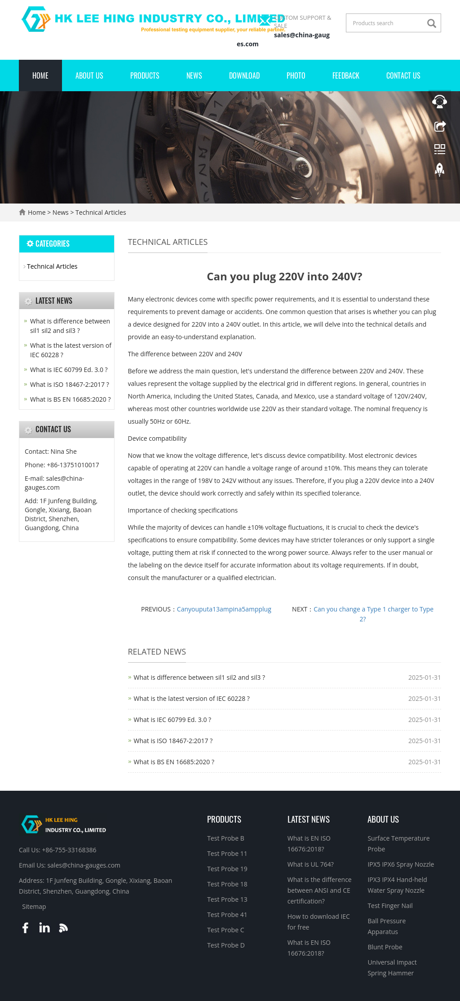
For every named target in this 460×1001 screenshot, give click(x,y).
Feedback (345, 75)
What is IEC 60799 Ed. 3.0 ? (173, 719)
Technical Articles (100, 212)
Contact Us (403, 75)
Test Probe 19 (227, 868)
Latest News (309, 818)
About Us (89, 75)
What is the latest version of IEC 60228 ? (192, 698)
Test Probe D (226, 945)
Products (144, 75)
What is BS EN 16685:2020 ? (174, 761)
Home (40, 75)
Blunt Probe (384, 947)
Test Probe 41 (227, 914)
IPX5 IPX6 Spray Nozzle (400, 864)
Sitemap (34, 906)
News (194, 75)
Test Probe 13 (227, 899)
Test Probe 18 (227, 884)
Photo (296, 75)
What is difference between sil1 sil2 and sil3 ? (199, 677)
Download (244, 75)
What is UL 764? (311, 864)
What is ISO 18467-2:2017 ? (173, 740)
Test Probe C (225, 930)
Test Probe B (225, 838)
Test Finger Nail (389, 905)
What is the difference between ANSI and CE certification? (320, 890)
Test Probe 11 (227, 853)
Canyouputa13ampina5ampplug (224, 609)
